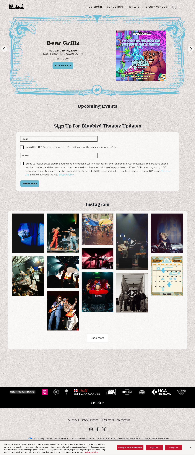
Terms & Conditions (105, 438)
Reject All (154, 447)
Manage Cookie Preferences (156, 438)
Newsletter (107, 420)
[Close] (191, 447)
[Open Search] (174, 7)
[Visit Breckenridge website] (56, 391)
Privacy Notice (91, 452)
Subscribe (29, 183)
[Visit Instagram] (91, 429)
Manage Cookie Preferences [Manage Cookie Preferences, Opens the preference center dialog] (130, 447)
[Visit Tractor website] (97, 402)
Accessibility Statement (129, 438)
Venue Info (115, 7)
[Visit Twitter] (104, 429)
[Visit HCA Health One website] (161, 391)
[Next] (191, 49)
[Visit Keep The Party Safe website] (22, 391)
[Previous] (4, 49)
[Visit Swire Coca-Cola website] (87, 391)
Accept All (173, 447)
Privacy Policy (66, 174)
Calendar (95, 7)
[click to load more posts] (97, 338)
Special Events (90, 420)
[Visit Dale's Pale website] (127, 391)
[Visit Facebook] (97, 429)
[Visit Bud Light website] (111, 391)
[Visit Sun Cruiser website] (142, 391)
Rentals (133, 7)
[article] (28, 233)
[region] (97, 447)
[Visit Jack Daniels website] (181, 391)
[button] (132, 242)
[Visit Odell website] (66, 391)
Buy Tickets (71, 65)
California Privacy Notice (82, 438)
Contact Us (123, 420)
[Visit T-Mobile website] (45, 391)
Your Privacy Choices (42, 438)
